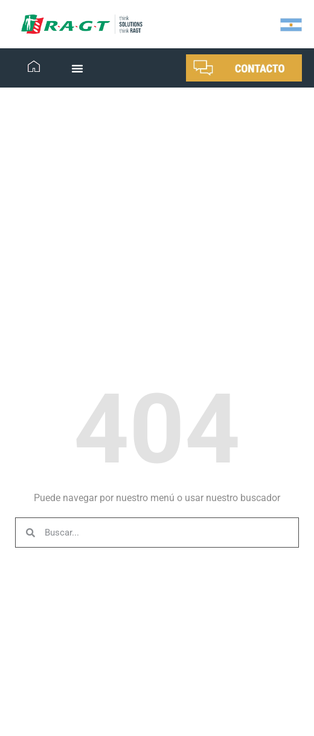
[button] (77, 68)
